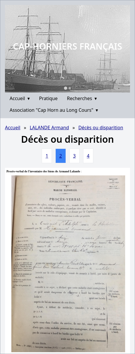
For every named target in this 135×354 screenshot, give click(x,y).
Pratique (48, 98)
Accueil (20, 98)
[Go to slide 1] (65, 88)
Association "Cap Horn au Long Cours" (54, 110)
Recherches (82, 98)
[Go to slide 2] (70, 88)
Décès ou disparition (100, 127)
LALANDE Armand (49, 127)
